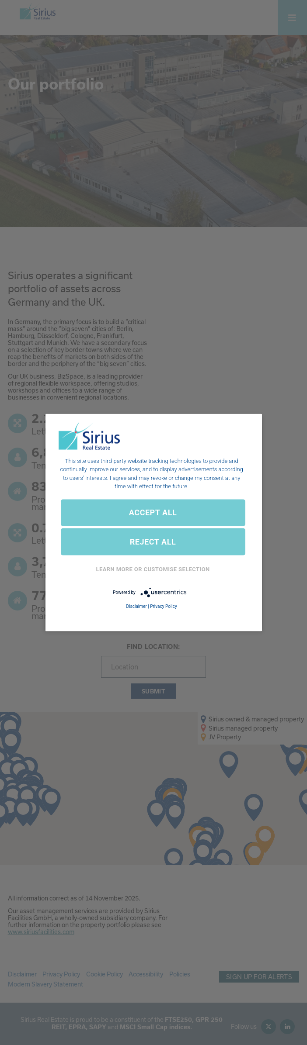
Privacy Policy (163, 606)
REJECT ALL (153, 541)
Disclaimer (136, 606)
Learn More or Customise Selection (153, 569)
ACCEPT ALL (153, 512)
